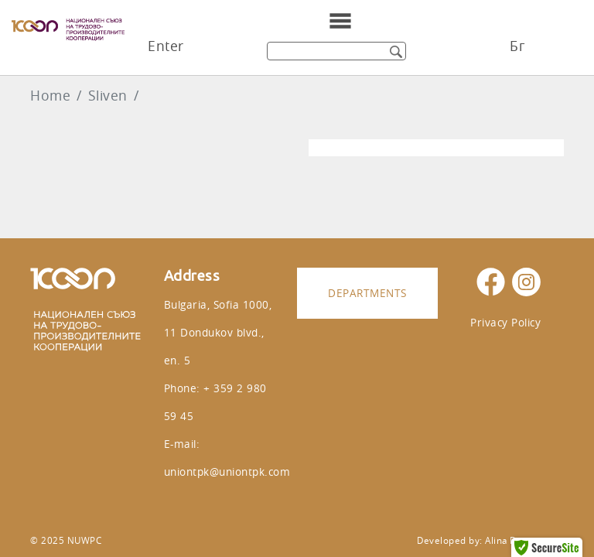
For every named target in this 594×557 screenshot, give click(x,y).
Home (50, 95)
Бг (517, 46)
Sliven (108, 95)
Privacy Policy (505, 322)
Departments (367, 292)
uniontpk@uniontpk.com (227, 471)
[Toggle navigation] (340, 21)
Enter (166, 46)
